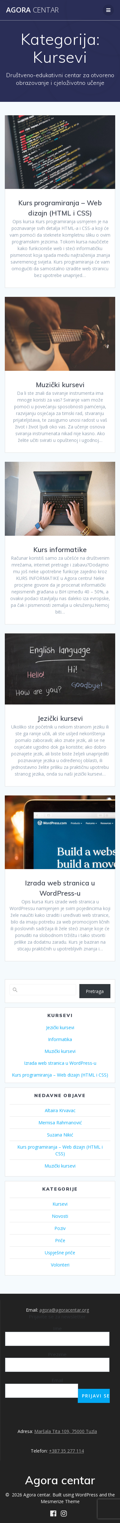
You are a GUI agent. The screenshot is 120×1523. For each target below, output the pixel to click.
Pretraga (95, 991)
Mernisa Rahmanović (60, 1123)
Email (57, 1380)
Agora (32, 9)
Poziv (60, 1228)
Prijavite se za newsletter (57, 1316)
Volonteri (60, 1265)
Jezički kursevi (60, 718)
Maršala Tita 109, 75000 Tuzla (65, 1431)
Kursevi (60, 1204)
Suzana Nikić (60, 1135)
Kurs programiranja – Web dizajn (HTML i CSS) (60, 1075)
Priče (60, 1240)
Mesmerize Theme (60, 1501)
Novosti (60, 1216)
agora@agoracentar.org (64, 1310)
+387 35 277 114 (66, 1451)
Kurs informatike (60, 549)
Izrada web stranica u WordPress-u (60, 1063)
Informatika (60, 1039)
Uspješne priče (60, 1253)
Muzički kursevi (60, 384)
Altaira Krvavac (60, 1110)
